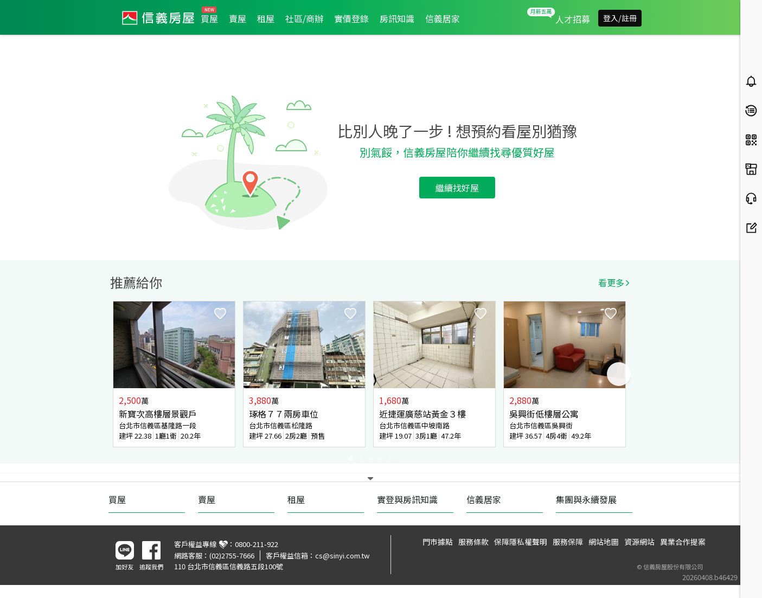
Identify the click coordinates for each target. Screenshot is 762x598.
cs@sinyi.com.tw (342, 555)
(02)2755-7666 (231, 555)
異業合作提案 (683, 541)
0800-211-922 (256, 544)
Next (619, 374)
